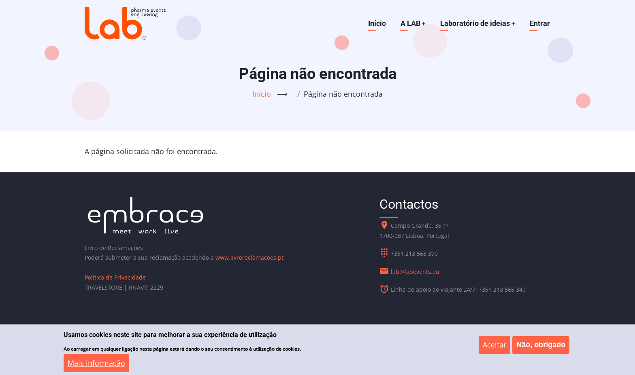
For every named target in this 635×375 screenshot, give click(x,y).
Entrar (540, 23)
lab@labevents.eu (415, 271)
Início (376, 23)
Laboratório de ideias (477, 23)
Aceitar (494, 349)
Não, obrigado (540, 349)
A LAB (412, 23)
